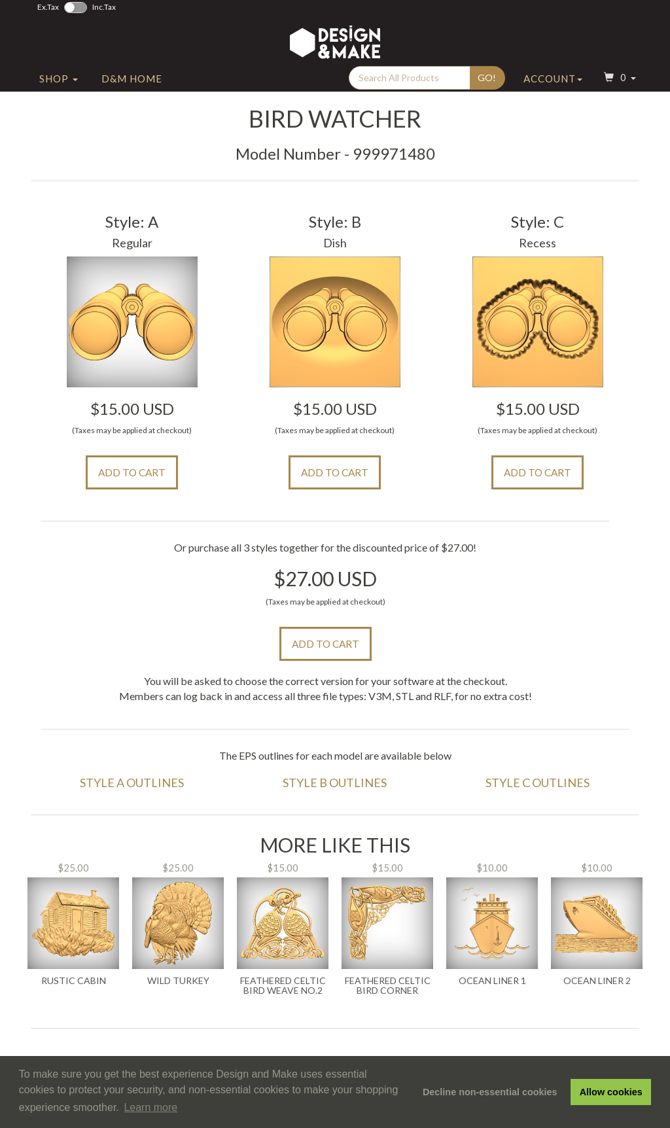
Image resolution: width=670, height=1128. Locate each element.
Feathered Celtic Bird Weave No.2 (283, 986)
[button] (618, 81)
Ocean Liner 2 (597, 981)
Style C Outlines (537, 782)
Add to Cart (132, 472)
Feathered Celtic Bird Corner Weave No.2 (388, 986)
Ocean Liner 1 (492, 981)
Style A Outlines (132, 782)
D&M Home (131, 80)
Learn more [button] (150, 1107)
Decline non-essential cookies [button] (490, 1092)
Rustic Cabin (73, 981)
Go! (487, 79)
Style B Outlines (335, 782)
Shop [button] (58, 80)
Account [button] (552, 80)
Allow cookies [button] (611, 1092)
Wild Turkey (178, 981)
